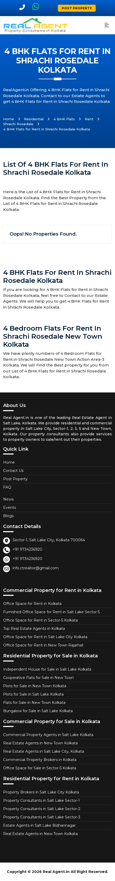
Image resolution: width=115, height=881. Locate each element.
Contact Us (13, 470)
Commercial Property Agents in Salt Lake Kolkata (48, 734)
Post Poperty (15, 479)
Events (9, 507)
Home (8, 119)
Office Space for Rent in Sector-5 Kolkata (40, 620)
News (8, 499)
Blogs (8, 515)
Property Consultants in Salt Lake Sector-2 (41, 808)
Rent (89, 119)
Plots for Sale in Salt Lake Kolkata (33, 694)
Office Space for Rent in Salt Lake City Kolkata (45, 637)
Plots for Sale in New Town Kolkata (34, 686)
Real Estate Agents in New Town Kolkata (40, 743)
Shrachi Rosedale (18, 124)
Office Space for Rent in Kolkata (32, 603)
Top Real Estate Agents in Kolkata (34, 628)
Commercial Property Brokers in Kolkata (39, 759)
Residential (34, 119)
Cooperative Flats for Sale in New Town (38, 677)
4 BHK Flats (64, 119)
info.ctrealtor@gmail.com (36, 568)
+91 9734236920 (27, 549)
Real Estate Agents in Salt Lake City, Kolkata (43, 751)
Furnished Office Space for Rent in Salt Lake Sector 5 (51, 612)
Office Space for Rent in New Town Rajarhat (43, 645)
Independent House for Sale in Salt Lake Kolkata (47, 669)
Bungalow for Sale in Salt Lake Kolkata (38, 711)
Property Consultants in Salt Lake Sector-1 (41, 800)
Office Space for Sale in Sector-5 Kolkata (39, 768)
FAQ (7, 487)
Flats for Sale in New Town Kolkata (34, 702)
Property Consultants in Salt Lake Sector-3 (41, 817)
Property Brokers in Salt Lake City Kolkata (41, 792)
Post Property (77, 8)
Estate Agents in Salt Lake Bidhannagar (39, 825)
